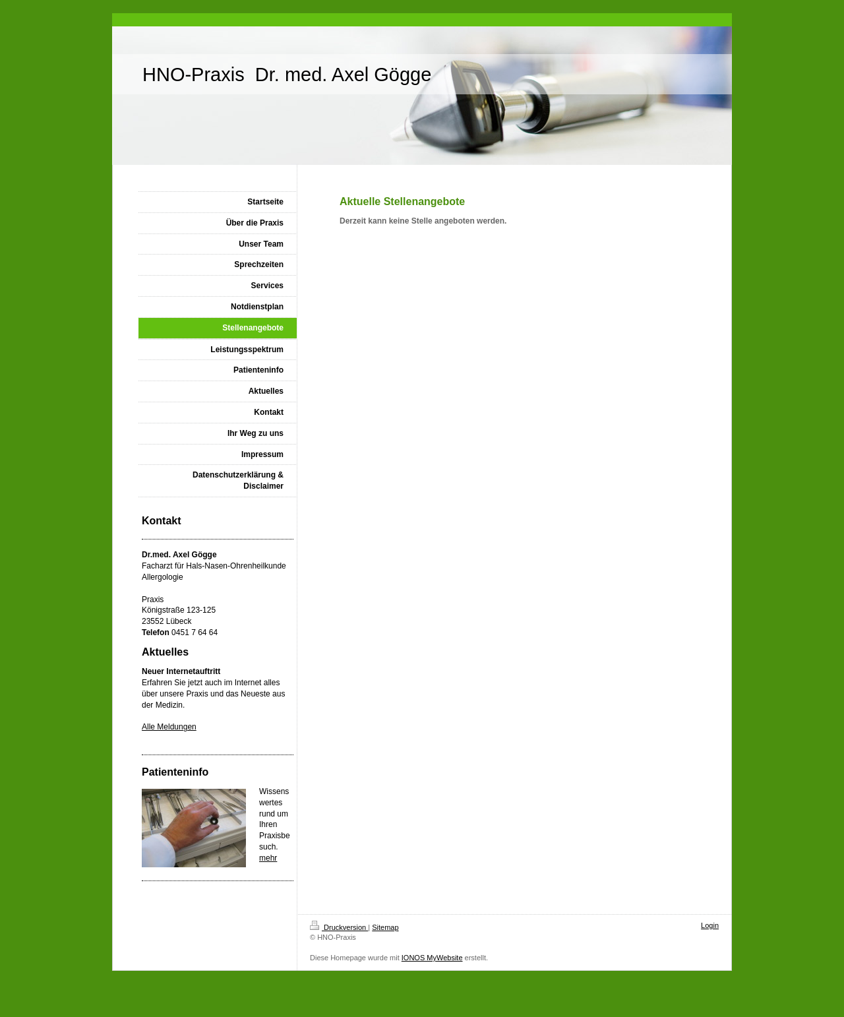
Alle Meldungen (169, 726)
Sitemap (385, 927)
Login (710, 925)
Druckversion (339, 927)
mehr (268, 858)
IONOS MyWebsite (432, 958)
